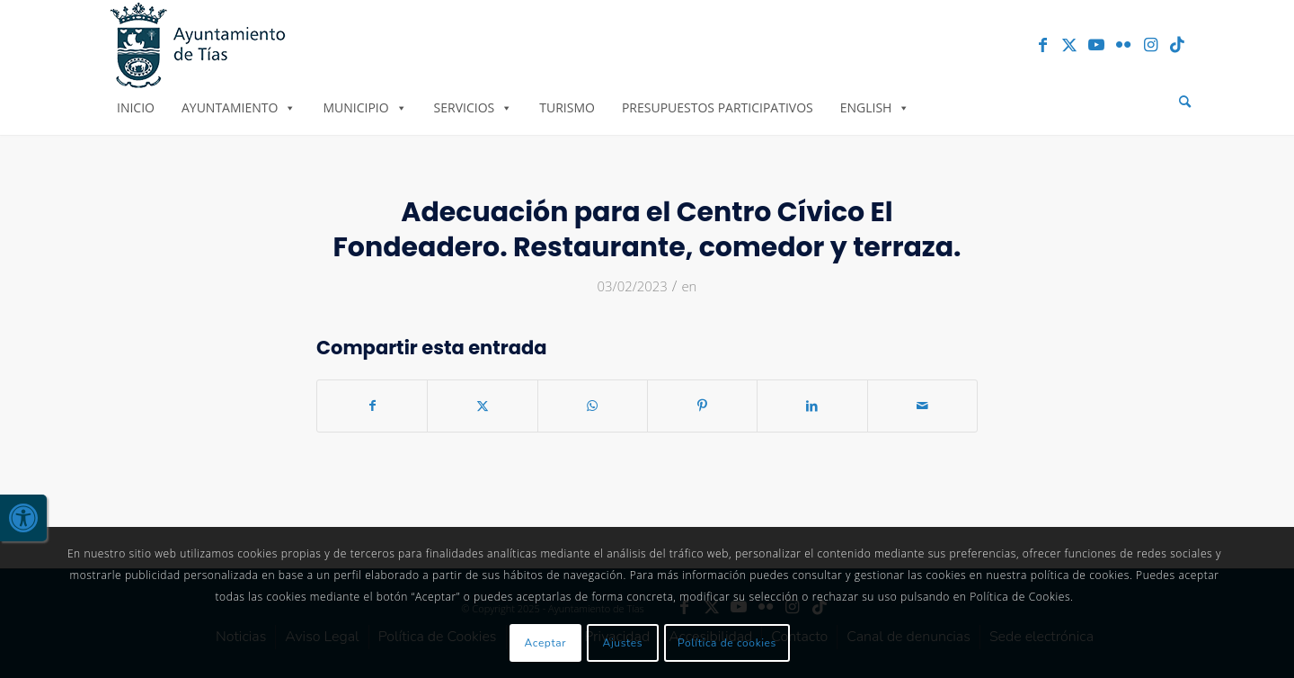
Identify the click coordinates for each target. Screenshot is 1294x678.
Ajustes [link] (623, 643)
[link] (23, 518)
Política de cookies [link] (727, 643)
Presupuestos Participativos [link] (717, 107)
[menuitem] (1185, 102)
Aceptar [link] (546, 643)
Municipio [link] (364, 107)
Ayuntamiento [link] (239, 107)
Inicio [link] (136, 107)
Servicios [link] (473, 107)
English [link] (875, 107)
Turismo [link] (567, 107)
